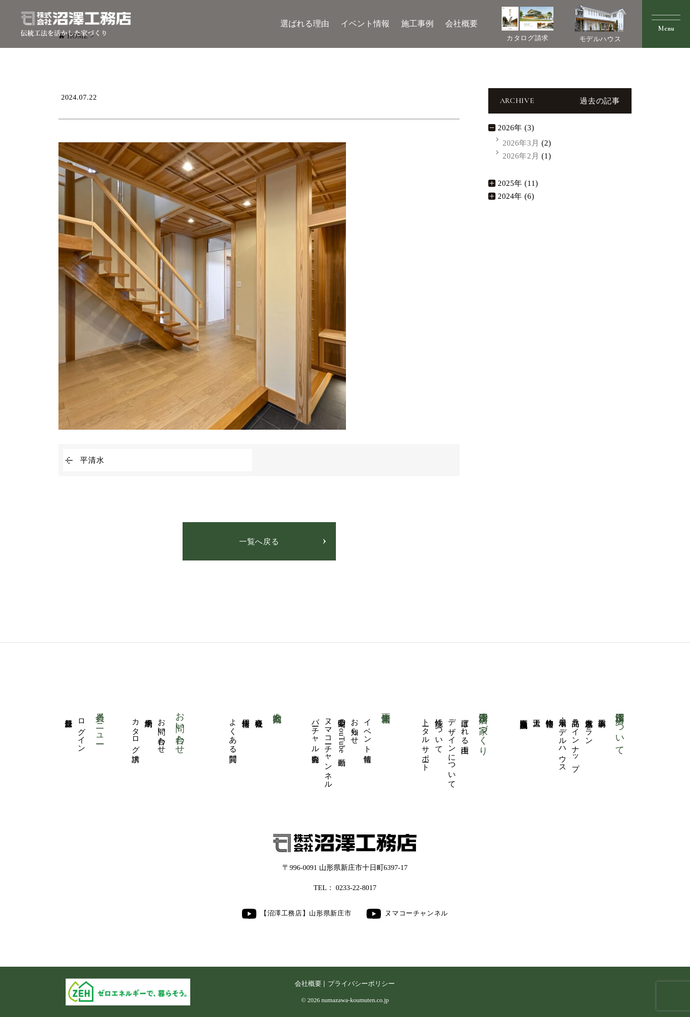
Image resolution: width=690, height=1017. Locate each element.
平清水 (92, 460)
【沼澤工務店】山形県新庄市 (296, 914)
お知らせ (355, 727)
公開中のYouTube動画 (342, 733)
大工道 (537, 713)
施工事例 (417, 23)
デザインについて (452, 749)
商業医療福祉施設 (524, 714)
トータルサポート (426, 740)
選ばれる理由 (304, 23)
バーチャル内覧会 (315, 731)
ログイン (82, 731)
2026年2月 (521, 156)
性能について (439, 731)
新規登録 (69, 714)
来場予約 (149, 714)
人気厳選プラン (589, 727)
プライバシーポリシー (361, 983)
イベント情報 (365, 23)
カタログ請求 (527, 24)
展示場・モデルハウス (563, 740)
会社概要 (461, 23)
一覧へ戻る (259, 541)
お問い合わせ (162, 731)
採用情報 (246, 714)
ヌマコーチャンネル (328, 749)
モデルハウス (600, 23)
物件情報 (550, 714)
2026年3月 (521, 143)
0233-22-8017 (356, 887)
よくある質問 (233, 731)
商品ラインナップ (576, 740)
